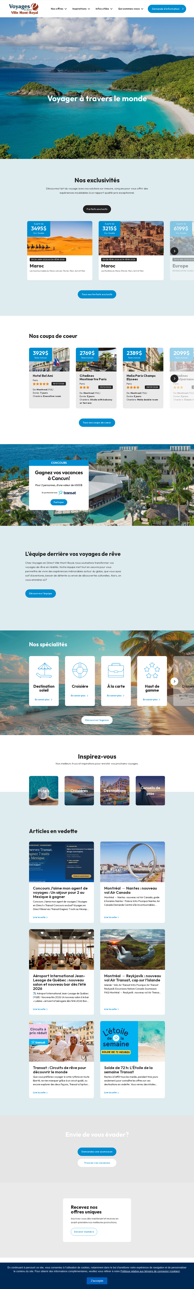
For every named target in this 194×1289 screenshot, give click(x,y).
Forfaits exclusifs (97, 209)
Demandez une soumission (97, 1151)
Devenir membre (84, 1231)
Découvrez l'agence (97, 720)
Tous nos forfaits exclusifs (97, 294)
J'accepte (97, 1280)
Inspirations (79, 8)
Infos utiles (102, 8)
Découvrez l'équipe (40, 593)
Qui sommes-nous (129, 8)
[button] (59, 9)
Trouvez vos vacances (97, 1162)
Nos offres (57, 8)
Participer (59, 502)
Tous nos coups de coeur (97, 422)
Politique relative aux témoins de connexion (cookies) (150, 1271)
